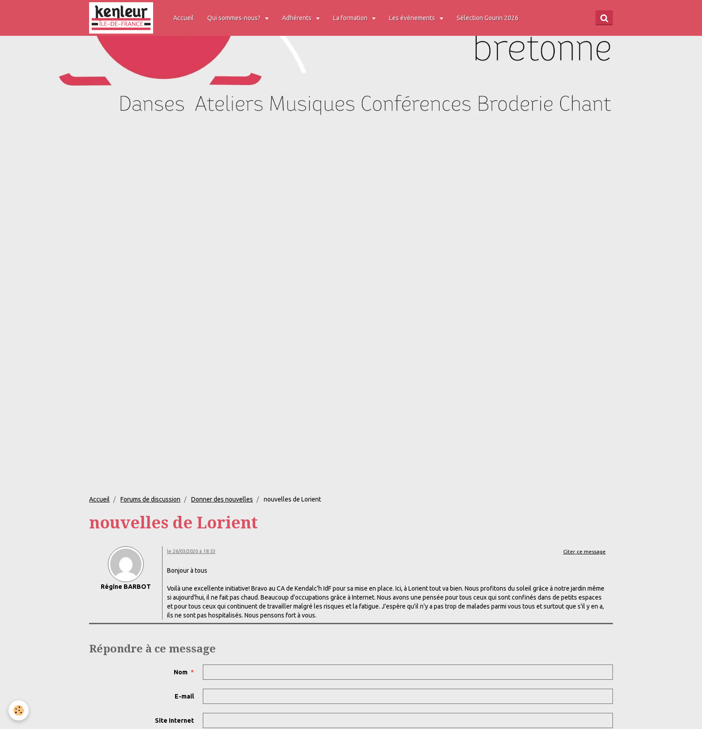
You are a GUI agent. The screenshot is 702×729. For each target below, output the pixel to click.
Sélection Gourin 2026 (488, 17)
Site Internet (174, 720)
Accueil (184, 17)
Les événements (413, 17)
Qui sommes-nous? (235, 17)
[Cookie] (19, 710)
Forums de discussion (150, 499)
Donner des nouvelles (222, 499)
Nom (181, 672)
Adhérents (298, 17)
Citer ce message (584, 551)
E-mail (184, 696)
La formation (352, 17)
